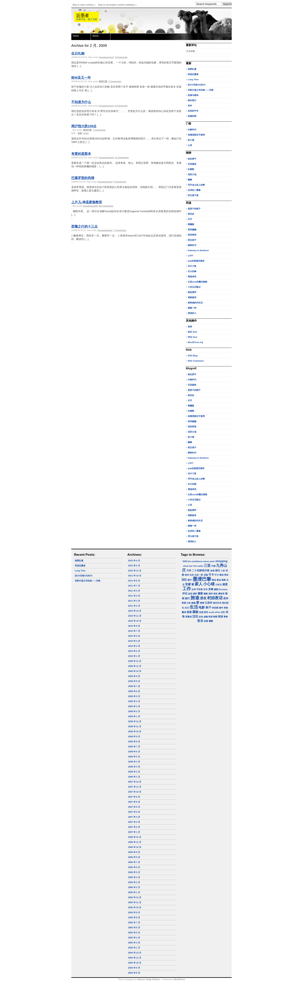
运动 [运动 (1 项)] (201, 616)
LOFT (190, 255)
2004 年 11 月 (134, 958)
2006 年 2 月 (134, 887)
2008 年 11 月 (134, 726)
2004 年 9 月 (134, 968)
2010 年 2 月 (134, 651)
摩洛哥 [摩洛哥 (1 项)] (221, 593)
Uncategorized (106, 57)
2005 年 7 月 (134, 922)
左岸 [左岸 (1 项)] (194, 589)
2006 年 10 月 (134, 847)
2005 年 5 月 (134, 932)
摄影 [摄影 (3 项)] (200, 593)
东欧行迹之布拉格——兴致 (200, 90)
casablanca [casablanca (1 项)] (196, 561)
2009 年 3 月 (134, 706)
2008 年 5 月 (134, 756)
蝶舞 (190, 179)
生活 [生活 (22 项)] (194, 607)
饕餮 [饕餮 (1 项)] (211, 621)
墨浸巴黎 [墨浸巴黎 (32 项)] (202, 579)
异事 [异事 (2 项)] (210, 589)
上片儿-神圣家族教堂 (86, 202)
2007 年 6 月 (134, 807)
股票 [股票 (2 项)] (189, 612)
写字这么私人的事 (196, 185)
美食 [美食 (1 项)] (226, 608)
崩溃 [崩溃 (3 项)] (225, 584)
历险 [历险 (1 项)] (206, 575)
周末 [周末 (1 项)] (226, 575)
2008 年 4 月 (134, 761)
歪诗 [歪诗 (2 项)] (225, 598)
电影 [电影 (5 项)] (202, 607)
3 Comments (121, 57)
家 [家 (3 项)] (193, 584)
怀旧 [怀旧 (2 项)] (184, 593)
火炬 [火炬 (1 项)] (188, 603)
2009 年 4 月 (134, 701)
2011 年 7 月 (134, 586)
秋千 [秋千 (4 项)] (208, 607)
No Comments (106, 206)
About (95, 36)
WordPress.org (195, 342)
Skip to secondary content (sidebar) (116, 4)
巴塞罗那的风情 (82, 178)
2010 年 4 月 (134, 641)
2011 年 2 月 (134, 606)
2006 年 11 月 (134, 842)
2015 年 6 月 (134, 560)
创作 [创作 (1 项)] (187, 575)
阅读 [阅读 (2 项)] (220, 616)
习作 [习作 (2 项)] (188, 570)
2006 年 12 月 (134, 837)
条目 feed (192, 332)
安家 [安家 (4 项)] (188, 584)
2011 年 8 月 (134, 580)
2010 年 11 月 (134, 616)
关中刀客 (192, 266)
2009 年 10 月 (134, 671)
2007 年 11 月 (134, 787)
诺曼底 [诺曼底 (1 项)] (188, 616)
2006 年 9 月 (134, 852)
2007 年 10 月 (134, 792)
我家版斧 (192, 297)
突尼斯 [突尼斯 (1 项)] (215, 608)
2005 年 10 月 (134, 907)
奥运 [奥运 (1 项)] (214, 580)
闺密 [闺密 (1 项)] (215, 616)
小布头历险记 (194, 287)
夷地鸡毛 (192, 276)
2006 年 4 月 (134, 877)
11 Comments (122, 157)
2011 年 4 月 (134, 596)
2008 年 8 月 (134, 741)
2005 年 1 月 (134, 947)
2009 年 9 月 (134, 676)
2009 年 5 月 (134, 696)
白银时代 (192, 129)
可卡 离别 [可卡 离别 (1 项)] (219, 575)
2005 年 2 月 (134, 942)
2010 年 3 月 (134, 646)
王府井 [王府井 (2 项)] (208, 603)
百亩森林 (192, 164)
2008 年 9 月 (134, 736)
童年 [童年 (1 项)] (221, 608)
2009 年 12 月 (134, 661)
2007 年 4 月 (134, 817)
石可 (190, 219)
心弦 (190, 145)
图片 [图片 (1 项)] (190, 580)
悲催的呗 (192, 116)
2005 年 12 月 (134, 897)
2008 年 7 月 (134, 746)
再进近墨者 (193, 74)
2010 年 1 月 (134, 656)
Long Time (193, 79)
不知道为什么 (81, 102)
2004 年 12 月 (134, 953)
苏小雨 (191, 140)
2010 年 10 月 (134, 621)
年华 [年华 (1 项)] (205, 589)
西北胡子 (192, 240)
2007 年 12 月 (134, 782)
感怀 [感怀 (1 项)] (195, 593)
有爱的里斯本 (81, 154)
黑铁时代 (192, 245)
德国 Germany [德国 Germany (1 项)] (221, 589)
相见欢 (191, 214)
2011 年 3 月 (134, 601)
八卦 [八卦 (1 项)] (223, 570)
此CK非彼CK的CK (197, 85)
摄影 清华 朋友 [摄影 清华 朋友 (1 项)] (211, 593)
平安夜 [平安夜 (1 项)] (199, 589)
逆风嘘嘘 (192, 229)
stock (86, 133)
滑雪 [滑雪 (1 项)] (184, 603)
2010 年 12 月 (134, 611)
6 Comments (121, 106)
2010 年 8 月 (134, 626)
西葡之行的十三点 (84, 226)
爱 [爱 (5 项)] (197, 602)
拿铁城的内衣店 (195, 302)
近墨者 (82, 15)
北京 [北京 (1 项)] (192, 575)
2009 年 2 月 (134, 711)
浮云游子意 (193, 195)
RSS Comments (196, 361)
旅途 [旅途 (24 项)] (195, 597)
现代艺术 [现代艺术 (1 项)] (217, 603)
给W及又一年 (81, 77)
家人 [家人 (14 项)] (199, 584)
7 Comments (99, 130)
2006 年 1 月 (134, 892)
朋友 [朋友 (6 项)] (203, 598)
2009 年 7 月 (134, 686)
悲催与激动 (193, 95)
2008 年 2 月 (134, 772)
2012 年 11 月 (134, 570)
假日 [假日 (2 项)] (217, 570)
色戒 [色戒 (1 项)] (201, 612)
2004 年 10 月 (134, 963)
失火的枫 (192, 271)
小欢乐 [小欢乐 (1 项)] (218, 584)
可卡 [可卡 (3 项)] (211, 574)
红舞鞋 (191, 169)
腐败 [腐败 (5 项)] (195, 612)
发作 (190, 105)
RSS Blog (192, 355)
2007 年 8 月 (134, 802)
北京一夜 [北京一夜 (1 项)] (198, 575)
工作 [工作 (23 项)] (186, 588)
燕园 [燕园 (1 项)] (193, 603)
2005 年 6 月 (134, 927)
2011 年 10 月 (134, 575)
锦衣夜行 (192, 100)
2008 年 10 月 (134, 731)
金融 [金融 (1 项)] (205, 616)
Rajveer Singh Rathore (149, 979)
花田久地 (192, 174)
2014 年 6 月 (134, 565)
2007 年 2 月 (134, 827)
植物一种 (192, 308)
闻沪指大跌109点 (83, 126)
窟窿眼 (191, 224)
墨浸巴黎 (103, 81)
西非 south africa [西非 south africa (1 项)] (212, 612)
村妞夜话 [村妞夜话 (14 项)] (215, 598)
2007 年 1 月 (134, 832)
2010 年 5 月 (134, 636)
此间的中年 (193, 111)
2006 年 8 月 (134, 857)
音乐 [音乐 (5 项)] (200, 620)
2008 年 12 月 (134, 721)
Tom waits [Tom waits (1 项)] (198, 566)
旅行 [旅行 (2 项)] (187, 598)
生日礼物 (77, 53)
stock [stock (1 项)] (185, 566)
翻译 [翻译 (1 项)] (184, 612)
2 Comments (115, 81)
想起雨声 (192, 292)
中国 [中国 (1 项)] (213, 566)
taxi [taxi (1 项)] (190, 566)
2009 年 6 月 (134, 691)
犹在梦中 (192, 159)
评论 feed (192, 337)
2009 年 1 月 (134, 716)
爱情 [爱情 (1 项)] (202, 603)
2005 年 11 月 (134, 902)
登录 (190, 326)
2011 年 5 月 (134, 591)
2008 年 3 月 (134, 767)
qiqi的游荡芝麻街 (196, 261)
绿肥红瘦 (192, 69)
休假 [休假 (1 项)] (212, 570)
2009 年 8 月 (134, 681)
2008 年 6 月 (134, 751)
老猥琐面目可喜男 (196, 135)
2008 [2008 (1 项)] (185, 561)
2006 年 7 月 (134, 862)
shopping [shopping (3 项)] (221, 561)
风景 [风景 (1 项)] (206, 621)
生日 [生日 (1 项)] (187, 608)
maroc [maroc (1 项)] (206, 561)
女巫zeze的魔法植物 (197, 282)
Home (76, 36)
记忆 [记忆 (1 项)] (223, 612)
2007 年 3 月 (134, 822)
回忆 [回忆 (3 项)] (184, 579)
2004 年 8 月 (134, 973)
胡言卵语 (192, 235)
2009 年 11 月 (134, 666)
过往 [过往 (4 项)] (195, 616)
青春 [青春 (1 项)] (226, 616)
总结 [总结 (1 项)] (190, 593)
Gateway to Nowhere (198, 250)
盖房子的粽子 (194, 208)
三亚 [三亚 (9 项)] (207, 565)
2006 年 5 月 (134, 872)
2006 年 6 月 (134, 867)
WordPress (179, 979)
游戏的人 (192, 313)
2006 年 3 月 (134, 882)
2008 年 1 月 (134, 777)
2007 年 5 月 (134, 812)
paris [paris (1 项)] (212, 561)
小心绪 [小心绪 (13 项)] (209, 584)
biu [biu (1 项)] (189, 561)
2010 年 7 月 (134, 631)
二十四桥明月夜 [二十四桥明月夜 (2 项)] (200, 570)
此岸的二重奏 (194, 190)
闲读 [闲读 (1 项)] (210, 616)
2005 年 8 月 (134, 917)
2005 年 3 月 (134, 937)
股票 (80, 133)
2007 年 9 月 (134, 797)
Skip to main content (82, 4)
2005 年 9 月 (134, 912)
